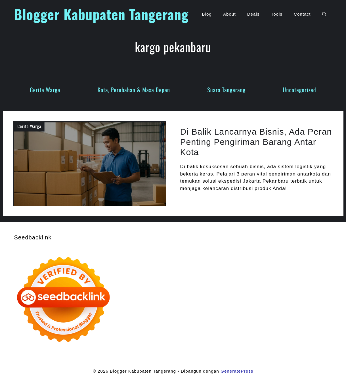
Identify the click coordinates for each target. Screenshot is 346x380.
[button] (324, 14)
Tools (277, 14)
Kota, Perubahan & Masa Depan (134, 89)
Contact (302, 14)
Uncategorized (299, 89)
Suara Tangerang (226, 89)
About (229, 14)
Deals (253, 14)
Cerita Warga (45, 89)
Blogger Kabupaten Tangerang (101, 14)
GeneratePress (237, 371)
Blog (207, 14)
